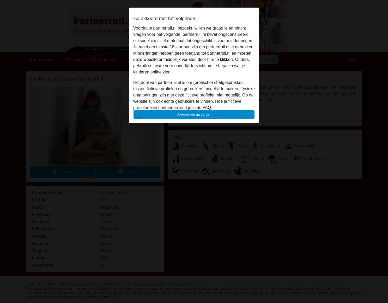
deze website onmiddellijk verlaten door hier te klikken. (183, 59)
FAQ (207, 107)
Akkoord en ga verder (194, 114)
